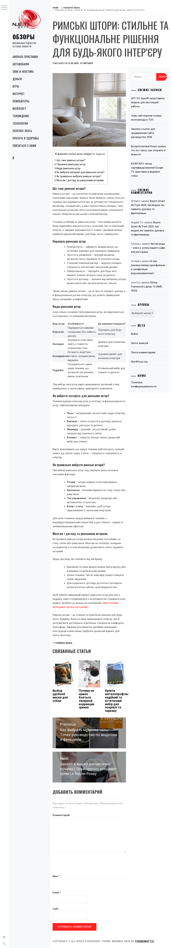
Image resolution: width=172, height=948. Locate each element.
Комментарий (61, 814)
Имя (56, 876)
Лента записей (139, 343)
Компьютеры (21, 101)
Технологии (20, 123)
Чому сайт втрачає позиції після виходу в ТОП (146, 117)
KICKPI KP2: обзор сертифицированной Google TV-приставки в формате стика (147, 169)
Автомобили (21, 64)
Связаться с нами (24, 146)
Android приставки (25, 57)
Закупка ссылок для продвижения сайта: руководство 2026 (143, 133)
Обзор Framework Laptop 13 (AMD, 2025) (146, 286)
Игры (16, 86)
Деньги (17, 79)
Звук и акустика (23, 72)
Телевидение (21, 116)
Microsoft (19, 109)
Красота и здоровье (26, 138)
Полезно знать (22, 131)
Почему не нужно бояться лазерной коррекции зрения (86, 699)
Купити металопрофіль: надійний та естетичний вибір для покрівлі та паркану (117, 700)
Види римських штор (68, 168)
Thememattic (145, 941)
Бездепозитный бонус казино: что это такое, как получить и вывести (149, 150)
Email (57, 892)
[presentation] (78, 863)
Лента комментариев (143, 352)
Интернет (19, 94)
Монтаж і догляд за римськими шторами (79, 180)
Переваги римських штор (70, 164)
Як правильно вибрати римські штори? (78, 176)
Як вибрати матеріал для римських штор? (80, 172)
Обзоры (24, 36)
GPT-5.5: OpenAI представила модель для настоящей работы (148, 102)
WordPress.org (139, 361)
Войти (134, 333)
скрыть (101, 153)
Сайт (56, 908)
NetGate (88, 63)
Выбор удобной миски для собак (60, 695)
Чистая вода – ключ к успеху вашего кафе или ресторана (148, 247)
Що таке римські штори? (70, 159)
